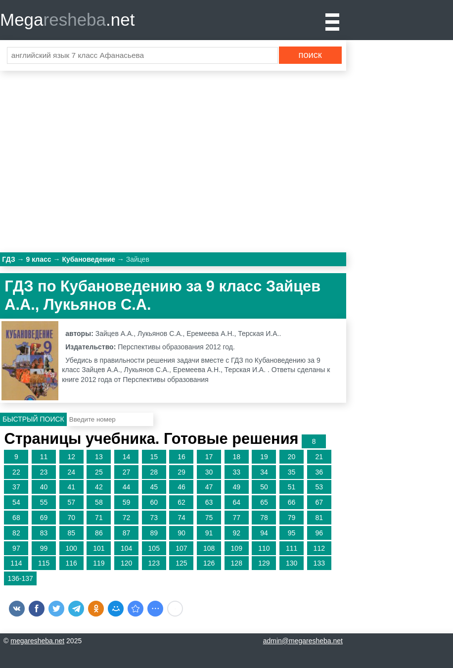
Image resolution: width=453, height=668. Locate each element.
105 (154, 548)
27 (127, 472)
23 (44, 472)
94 (264, 533)
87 (127, 533)
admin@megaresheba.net (303, 641)
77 (236, 518)
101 (98, 548)
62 (181, 502)
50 (264, 487)
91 (209, 533)
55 (44, 502)
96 (319, 533)
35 (292, 472)
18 (236, 457)
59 (127, 502)
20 (292, 457)
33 (236, 472)
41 (71, 487)
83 (44, 533)
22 (16, 472)
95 (292, 533)
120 (126, 563)
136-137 (20, 578)
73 (154, 518)
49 (236, 487)
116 (71, 563)
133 (319, 563)
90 (181, 533)
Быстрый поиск (33, 419)
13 (99, 457)
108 (209, 548)
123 (154, 563)
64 (236, 502)
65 (264, 502)
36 (319, 472)
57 (71, 502)
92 (236, 533)
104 (126, 548)
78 (264, 518)
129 (264, 563)
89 (154, 533)
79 (292, 518)
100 (71, 548)
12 (71, 457)
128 (236, 563)
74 (181, 518)
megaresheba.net (37, 641)
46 (181, 487)
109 (236, 548)
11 (44, 457)
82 (16, 533)
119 (98, 563)
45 (154, 487)
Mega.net (67, 19)
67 (319, 502)
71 (99, 518)
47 (209, 487)
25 (99, 472)
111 (291, 548)
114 (16, 563)
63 (209, 502)
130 (291, 563)
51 (292, 487)
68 (16, 518)
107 (181, 548)
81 (319, 518)
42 (99, 487)
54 (16, 502)
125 (181, 563)
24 (71, 472)
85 (71, 533)
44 (127, 487)
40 (44, 487)
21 (319, 457)
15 (154, 457)
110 (264, 548)
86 (99, 533)
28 (154, 472)
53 (319, 487)
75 (209, 518)
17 (209, 457)
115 (43, 563)
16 (181, 457)
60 (154, 502)
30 (209, 472)
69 (44, 518)
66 (292, 502)
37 (16, 487)
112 (319, 548)
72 (127, 518)
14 (127, 457)
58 (99, 502)
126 (209, 563)
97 (16, 548)
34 (264, 472)
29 (181, 472)
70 (71, 518)
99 (44, 548)
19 (264, 457)
